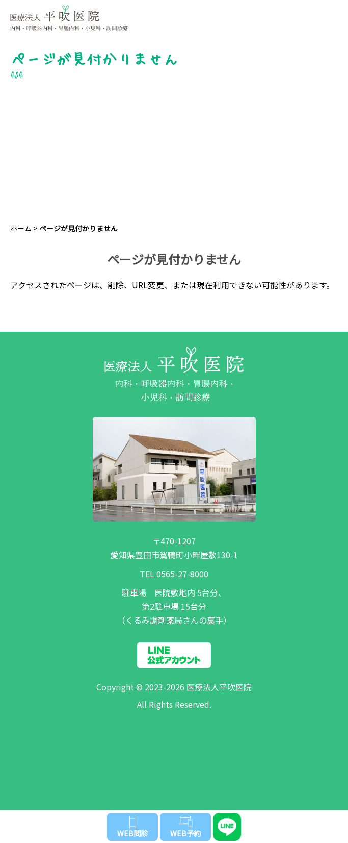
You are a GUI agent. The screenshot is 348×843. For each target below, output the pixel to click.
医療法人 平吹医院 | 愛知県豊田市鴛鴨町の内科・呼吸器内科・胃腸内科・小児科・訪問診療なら (151, 13)
